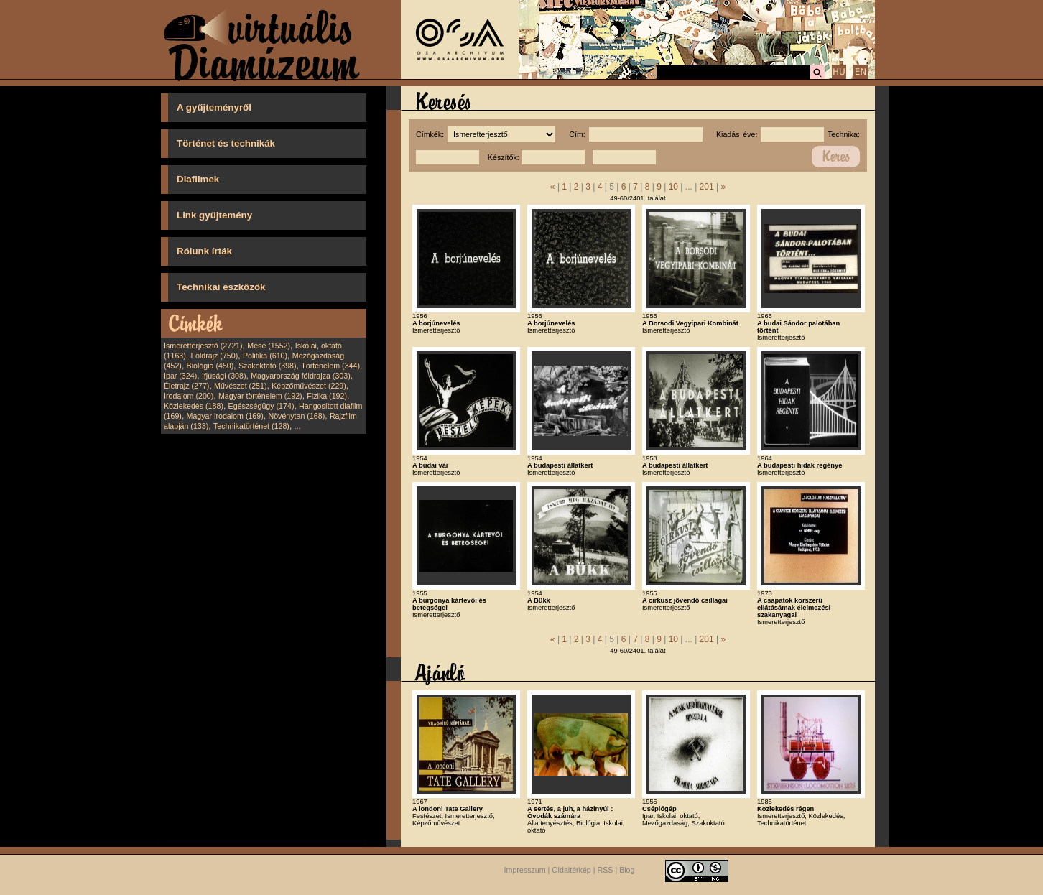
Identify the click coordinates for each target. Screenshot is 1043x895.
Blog (626, 870)
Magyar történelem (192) (260, 395)
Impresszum (525, 870)
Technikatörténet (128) (251, 426)
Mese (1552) (268, 345)
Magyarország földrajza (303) (301, 375)
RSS (605, 870)
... (298, 426)
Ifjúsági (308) (224, 375)
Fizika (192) (327, 395)
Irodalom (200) (188, 395)
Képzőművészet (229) (309, 385)
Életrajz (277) (186, 385)
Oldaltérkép (571, 870)
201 (707, 187)
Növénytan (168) (296, 416)
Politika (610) (265, 355)
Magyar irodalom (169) (225, 416)
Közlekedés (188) (193, 406)
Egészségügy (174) (261, 406)
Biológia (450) (210, 365)
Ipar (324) (180, 375)
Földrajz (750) (214, 355)
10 (673, 187)
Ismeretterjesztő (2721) (203, 345)
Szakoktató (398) (267, 365)
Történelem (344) (330, 365)
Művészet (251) (240, 385)
